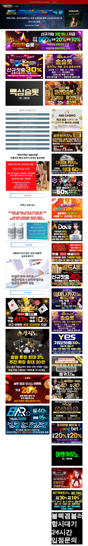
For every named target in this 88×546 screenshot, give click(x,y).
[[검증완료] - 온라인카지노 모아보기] (27, 127)
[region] (44, 2)
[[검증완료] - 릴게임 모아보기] (27, 136)
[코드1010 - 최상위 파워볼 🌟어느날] (27, 114)
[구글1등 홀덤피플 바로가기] (27, 123)
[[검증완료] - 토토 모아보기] (27, 131)
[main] (34, 21)
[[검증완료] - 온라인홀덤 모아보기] (27, 110)
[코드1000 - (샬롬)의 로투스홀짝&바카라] (27, 119)
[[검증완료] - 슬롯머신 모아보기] (27, 140)
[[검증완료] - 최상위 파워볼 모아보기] (27, 148)
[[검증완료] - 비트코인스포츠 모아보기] (27, 144)
